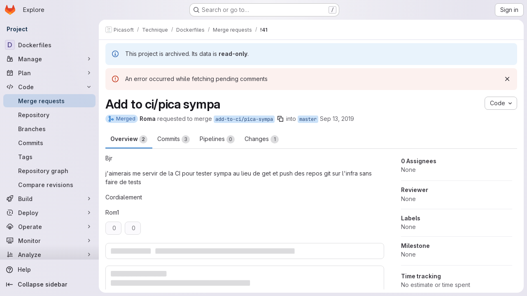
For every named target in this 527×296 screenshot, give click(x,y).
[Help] (49, 269)
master (308, 119)
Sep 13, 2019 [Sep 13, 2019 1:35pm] (337, 118)
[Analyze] (49, 254)
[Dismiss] (507, 79)
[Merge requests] (49, 100)
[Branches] (49, 128)
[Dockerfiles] (49, 44)
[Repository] (49, 114)
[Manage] (49, 58)
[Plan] (49, 72)
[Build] (49, 198)
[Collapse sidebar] (49, 284)
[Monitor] (49, 240)
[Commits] (49, 142)
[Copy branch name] (280, 119)
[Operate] (49, 226)
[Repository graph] (49, 170)
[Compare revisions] (49, 184)
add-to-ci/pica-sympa (244, 119)
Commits (173, 139)
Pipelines (217, 139)
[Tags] (49, 156)
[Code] (49, 86)
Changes (262, 139)
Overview (128, 139)
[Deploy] (49, 212)
